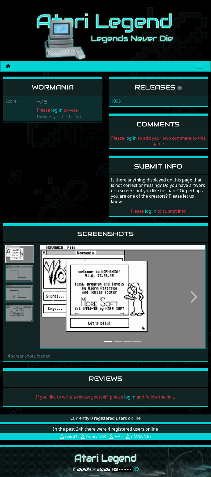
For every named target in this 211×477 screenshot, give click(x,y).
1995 (116, 101)
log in (56, 110)
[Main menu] (199, 66)
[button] (52, 297)
